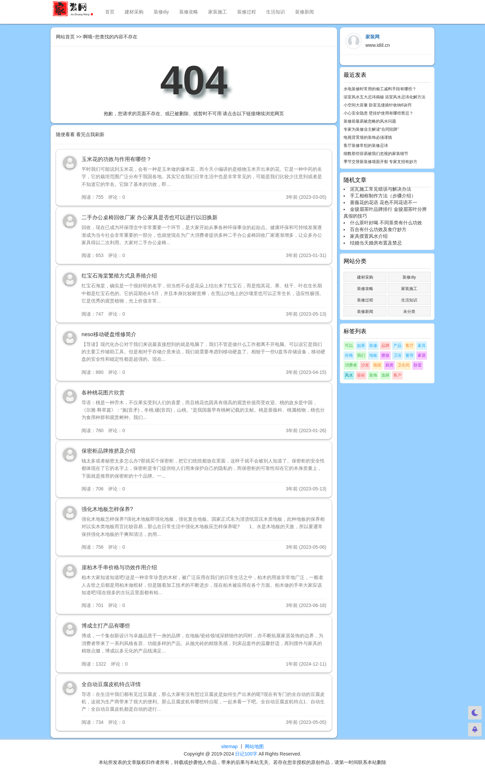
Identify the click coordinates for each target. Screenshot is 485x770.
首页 (110, 11)
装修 (373, 345)
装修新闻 (304, 11)
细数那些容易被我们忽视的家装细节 (376, 153)
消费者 (351, 365)
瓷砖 (361, 375)
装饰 (373, 375)
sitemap (229, 746)
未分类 (409, 311)
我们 (361, 355)
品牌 (385, 345)
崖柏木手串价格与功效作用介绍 (119, 567)
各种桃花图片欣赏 (103, 392)
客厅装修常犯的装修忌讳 (366, 145)
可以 (349, 345)
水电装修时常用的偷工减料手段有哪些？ (380, 89)
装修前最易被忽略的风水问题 (370, 121)
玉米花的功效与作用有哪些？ (117, 159)
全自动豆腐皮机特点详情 (111, 684)
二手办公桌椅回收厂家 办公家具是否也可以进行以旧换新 (150, 217)
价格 (349, 355)
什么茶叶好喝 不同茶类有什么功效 (386, 222)
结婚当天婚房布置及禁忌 (376, 243)
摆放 (385, 355)
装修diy (161, 11)
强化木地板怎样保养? (107, 509)
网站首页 (65, 36)
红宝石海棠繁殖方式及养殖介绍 (119, 276)
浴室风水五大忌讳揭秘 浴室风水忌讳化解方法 (384, 97)
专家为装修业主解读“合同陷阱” (371, 129)
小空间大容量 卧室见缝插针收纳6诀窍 (378, 105)
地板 (373, 355)
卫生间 (403, 365)
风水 (349, 375)
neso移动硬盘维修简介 (109, 334)
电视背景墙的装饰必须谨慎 (368, 137)
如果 (361, 345)
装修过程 (246, 11)
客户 (397, 375)
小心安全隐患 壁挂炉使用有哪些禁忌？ (378, 113)
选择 (385, 375)
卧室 (418, 365)
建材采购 (134, 11)
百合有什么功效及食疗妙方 (378, 229)
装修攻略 (188, 11)
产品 (397, 345)
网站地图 (254, 746)
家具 (422, 345)
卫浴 (397, 355)
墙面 (377, 365)
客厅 (410, 345)
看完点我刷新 (90, 134)
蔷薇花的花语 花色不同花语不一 (383, 202)
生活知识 (275, 11)
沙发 (365, 365)
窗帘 (410, 355)
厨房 (389, 365)
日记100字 (246, 754)
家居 (422, 355)
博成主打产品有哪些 (106, 626)
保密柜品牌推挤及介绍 (108, 451)
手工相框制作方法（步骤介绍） (383, 195)
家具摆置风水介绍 (369, 236)
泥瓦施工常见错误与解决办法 (380, 189)
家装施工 (217, 11)
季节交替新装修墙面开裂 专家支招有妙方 (380, 161)
